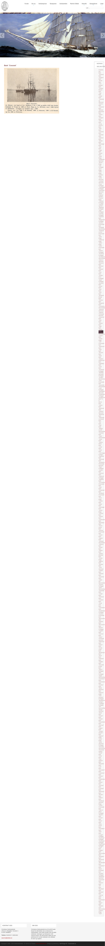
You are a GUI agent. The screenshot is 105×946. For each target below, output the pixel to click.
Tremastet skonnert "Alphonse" (101, 640)
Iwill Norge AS (63, 943)
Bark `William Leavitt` (101, 428)
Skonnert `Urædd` (101, 569)
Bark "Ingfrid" (101, 727)
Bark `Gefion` (101, 113)
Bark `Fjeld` (100, 355)
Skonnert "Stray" (101, 712)
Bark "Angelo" (101, 849)
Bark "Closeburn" (102, 865)
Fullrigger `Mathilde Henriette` (101, 373)
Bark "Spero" (101, 668)
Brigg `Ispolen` (101, 174)
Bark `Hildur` (100, 503)
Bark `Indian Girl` (100, 580)
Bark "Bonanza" (101, 858)
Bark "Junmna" (101, 784)
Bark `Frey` (100, 271)
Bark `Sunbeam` (101, 368)
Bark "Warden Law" (101, 906)
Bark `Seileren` (101, 137)
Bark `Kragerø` (101, 76)
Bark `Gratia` (101, 337)
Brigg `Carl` (100, 341)
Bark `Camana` (101, 130)
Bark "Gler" (100, 831)
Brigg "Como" (101, 804)
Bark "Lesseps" (101, 787)
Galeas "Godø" (100, 752)
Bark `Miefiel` (101, 140)
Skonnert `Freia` (101, 183)
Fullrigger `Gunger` (101, 376)
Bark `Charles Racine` (101, 88)
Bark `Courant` (101, 331)
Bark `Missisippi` (102, 143)
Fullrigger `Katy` (101, 209)
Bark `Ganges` (101, 117)
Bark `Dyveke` (101, 563)
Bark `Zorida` (101, 557)
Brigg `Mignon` (101, 560)
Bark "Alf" (100, 885)
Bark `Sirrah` (101, 79)
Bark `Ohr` (100, 421)
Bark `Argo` (100, 348)
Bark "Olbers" (101, 797)
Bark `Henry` (101, 285)
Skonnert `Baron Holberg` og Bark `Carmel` (101, 195)
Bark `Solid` (100, 155)
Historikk (84, 4)
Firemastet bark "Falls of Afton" (101, 809)
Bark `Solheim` (101, 410)
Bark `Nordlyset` (101, 492)
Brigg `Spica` (100, 242)
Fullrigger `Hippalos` (101, 478)
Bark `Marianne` (101, 407)
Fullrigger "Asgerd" (101, 630)
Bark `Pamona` (101, 472)
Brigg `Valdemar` (101, 239)
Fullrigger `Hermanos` (102, 189)
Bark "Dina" (100, 868)
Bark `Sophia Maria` (101, 442)
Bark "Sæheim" (101, 657)
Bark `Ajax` (100, 146)
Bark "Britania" (101, 891)
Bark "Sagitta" (101, 661)
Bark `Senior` (101, 509)
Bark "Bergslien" (101, 855)
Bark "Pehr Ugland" (101, 759)
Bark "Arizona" (101, 633)
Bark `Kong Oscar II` (101, 124)
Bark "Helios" (101, 781)
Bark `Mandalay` (102, 521)
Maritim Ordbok (74, 4)
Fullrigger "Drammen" (102, 837)
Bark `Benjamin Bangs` (101, 295)
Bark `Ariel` (100, 291)
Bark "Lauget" (101, 834)
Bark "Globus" (101, 775)
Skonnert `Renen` (101, 161)
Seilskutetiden (63, 4)
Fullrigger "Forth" (101, 846)
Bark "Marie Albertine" (101, 688)
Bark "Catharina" (102, 772)
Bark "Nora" (100, 654)
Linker (102, 4)
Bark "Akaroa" (101, 881)
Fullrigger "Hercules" (101, 746)
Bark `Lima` (100, 365)
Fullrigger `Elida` (101, 279)
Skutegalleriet (93, 4)
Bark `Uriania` (101, 515)
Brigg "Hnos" (100, 738)
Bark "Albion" (101, 644)
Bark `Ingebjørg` (101, 362)
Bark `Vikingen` (101, 540)
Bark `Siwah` (101, 152)
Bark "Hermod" (101, 724)
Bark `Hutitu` (100, 95)
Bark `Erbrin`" (101, 120)
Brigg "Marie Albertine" (101, 742)
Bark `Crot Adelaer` (101, 84)
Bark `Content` (101, 599)
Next (102, 35)
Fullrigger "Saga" (101, 674)
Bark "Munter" (101, 793)
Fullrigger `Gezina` (101, 222)
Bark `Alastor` (101, 322)
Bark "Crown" (101, 817)
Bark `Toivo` (100, 566)
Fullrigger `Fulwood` (101, 215)
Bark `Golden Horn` (101, 275)
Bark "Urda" (100, 755)
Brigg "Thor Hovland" (101, 696)
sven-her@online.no (6, 938)
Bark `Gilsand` (101, 268)
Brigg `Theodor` (101, 200)
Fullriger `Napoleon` (101, 455)
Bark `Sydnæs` (101, 134)
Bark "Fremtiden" (102, 827)
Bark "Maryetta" (101, 763)
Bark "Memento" (101, 790)
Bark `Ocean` (101, 546)
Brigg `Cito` (100, 164)
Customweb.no (72, 943)
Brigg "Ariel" (100, 912)
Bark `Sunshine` (101, 576)
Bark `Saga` (100, 149)
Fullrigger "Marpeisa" (101, 875)
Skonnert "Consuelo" (101, 878)
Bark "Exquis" (101, 715)
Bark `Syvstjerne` (102, 461)
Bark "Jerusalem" (102, 769)
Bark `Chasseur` (101, 106)
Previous (2, 35)
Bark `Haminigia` (102, 506)
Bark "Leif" (100, 766)
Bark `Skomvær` (101, 458)
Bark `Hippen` (101, 537)
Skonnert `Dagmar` (101, 311)
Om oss (34, 4)
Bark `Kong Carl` (100, 603)
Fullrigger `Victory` (101, 469)
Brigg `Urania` (101, 500)
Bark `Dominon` (101, 596)
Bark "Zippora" (101, 735)
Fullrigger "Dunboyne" (102, 840)
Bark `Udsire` (101, 404)
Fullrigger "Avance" (101, 613)
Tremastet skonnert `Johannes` (102, 315)
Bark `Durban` (101, 299)
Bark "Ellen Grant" (100, 824)
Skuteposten (53, 4)
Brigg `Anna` (100, 177)
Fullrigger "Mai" (101, 671)
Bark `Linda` (100, 446)
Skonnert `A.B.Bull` (101, 180)
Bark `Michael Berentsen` (101, 110)
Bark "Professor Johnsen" (101, 801)
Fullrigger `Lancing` (101, 212)
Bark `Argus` (100, 435)
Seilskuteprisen (42, 4)
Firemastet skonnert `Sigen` (101, 465)
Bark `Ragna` (101, 549)
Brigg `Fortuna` (101, 512)
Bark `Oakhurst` (101, 475)
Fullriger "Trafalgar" (101, 702)
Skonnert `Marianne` (101, 413)
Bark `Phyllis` (101, 328)
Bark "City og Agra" (101, 895)
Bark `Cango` (101, 592)
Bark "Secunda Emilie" (101, 665)
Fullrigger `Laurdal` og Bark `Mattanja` (101, 205)
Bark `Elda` (100, 319)
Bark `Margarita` (101, 302)
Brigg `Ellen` (100, 171)
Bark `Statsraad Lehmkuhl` (101, 417)
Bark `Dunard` (101, 351)
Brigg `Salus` (100, 245)
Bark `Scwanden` (102, 489)
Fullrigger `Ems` (101, 168)
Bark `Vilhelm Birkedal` (101, 553)
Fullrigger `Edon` (101, 586)
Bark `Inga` (100, 424)
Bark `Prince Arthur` (100, 525)
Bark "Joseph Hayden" (101, 731)
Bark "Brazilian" (101, 888)
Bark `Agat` (100, 325)
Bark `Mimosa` (101, 265)
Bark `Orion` (100, 449)
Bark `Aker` (100, 288)
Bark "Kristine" (101, 684)
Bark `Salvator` (101, 572)
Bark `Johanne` (101, 73)
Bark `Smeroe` (101, 529)
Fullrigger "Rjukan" (101, 813)
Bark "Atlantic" (101, 620)
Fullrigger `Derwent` (101, 282)
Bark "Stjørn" (101, 902)
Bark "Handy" (101, 718)
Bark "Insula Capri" (100, 648)
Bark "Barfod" (101, 627)
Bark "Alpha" (100, 636)
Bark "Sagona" (101, 691)
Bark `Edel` (100, 127)
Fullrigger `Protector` (101, 253)
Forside (27, 4)
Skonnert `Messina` (101, 262)
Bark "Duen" (100, 820)
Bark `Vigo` (100, 92)
